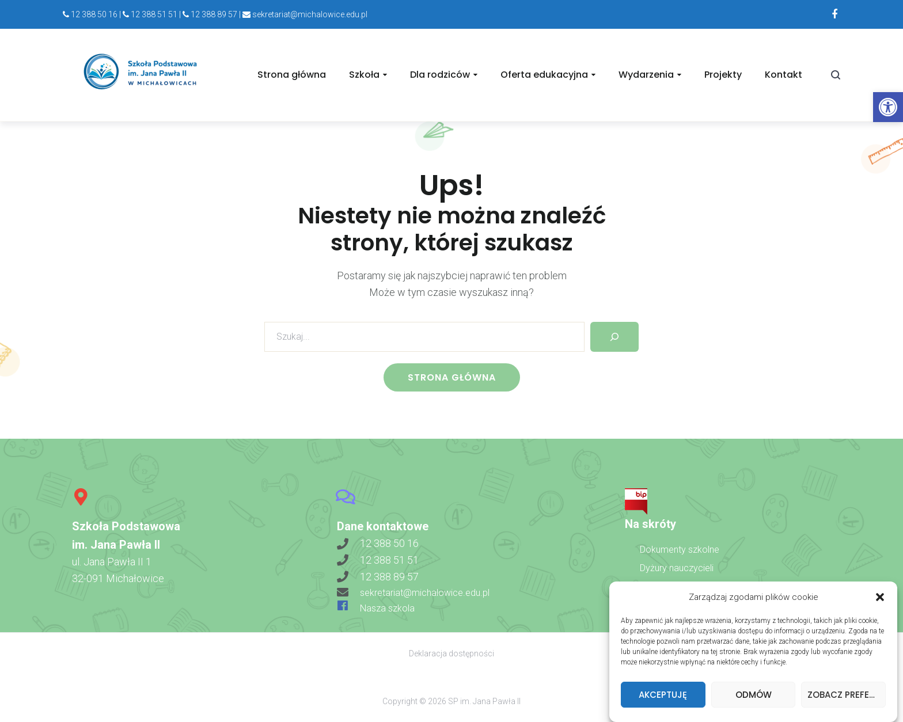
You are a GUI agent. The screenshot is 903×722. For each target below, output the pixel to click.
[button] (880, 601)
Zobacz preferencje (846, 699)
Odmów (753, 699)
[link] (888, 107)
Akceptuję (663, 699)
